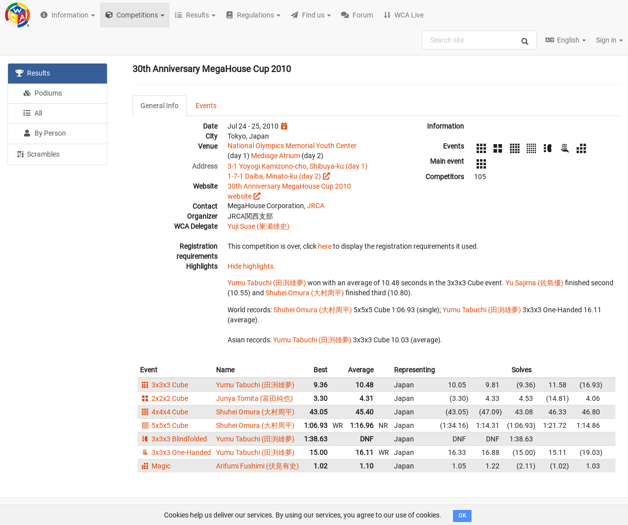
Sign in (609, 40)
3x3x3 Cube (164, 385)
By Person (44, 133)
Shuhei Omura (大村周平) (305, 293)
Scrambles (38, 153)
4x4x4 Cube (164, 412)
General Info (159, 106)
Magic (155, 466)
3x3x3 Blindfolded (173, 439)
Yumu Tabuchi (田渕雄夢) (267, 283)
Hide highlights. (252, 266)
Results (33, 73)
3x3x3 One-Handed (175, 452)
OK (462, 515)
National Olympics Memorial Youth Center (292, 146)
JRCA (315, 206)
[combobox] (479, 40)
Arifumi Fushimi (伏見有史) (257, 466)
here (325, 246)
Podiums (42, 93)
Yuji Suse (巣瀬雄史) (259, 226)
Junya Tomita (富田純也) (254, 398)
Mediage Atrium (275, 156)
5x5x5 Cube (164, 425)
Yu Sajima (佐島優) (535, 283)
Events (206, 106)
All (32, 113)
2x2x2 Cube (164, 398)
